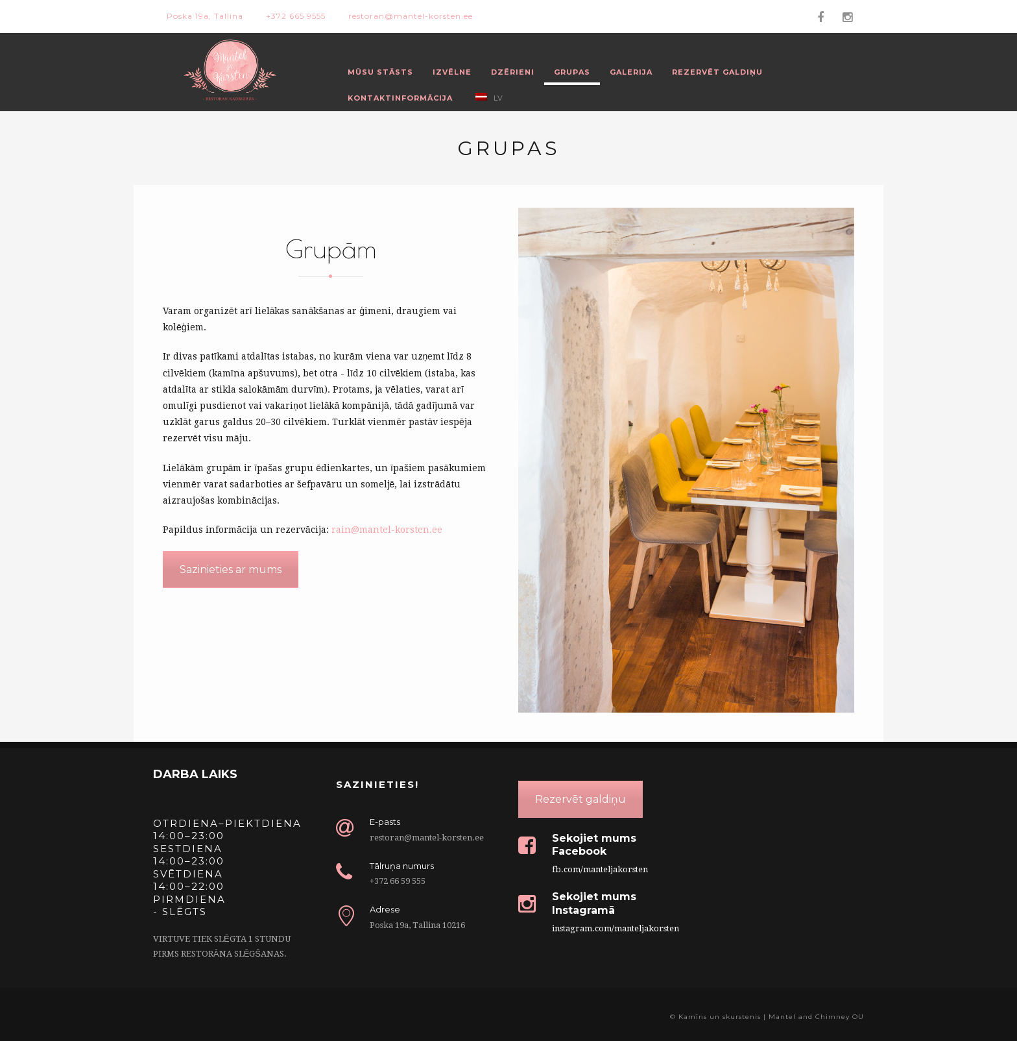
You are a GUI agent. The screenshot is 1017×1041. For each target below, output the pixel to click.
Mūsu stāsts (380, 72)
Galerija (631, 72)
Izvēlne (452, 72)
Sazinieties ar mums (230, 569)
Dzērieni (512, 72)
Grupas (572, 72)
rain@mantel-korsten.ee (386, 529)
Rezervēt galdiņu (717, 72)
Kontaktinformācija (400, 98)
